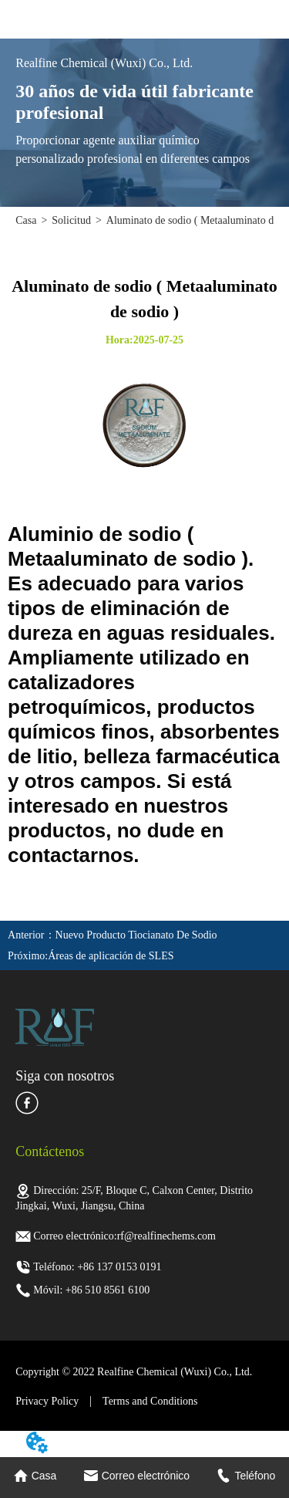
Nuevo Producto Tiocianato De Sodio (136, 935)
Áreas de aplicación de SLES (110, 956)
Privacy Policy (47, 1401)
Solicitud (71, 220)
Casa (25, 220)
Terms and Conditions (149, 1401)
